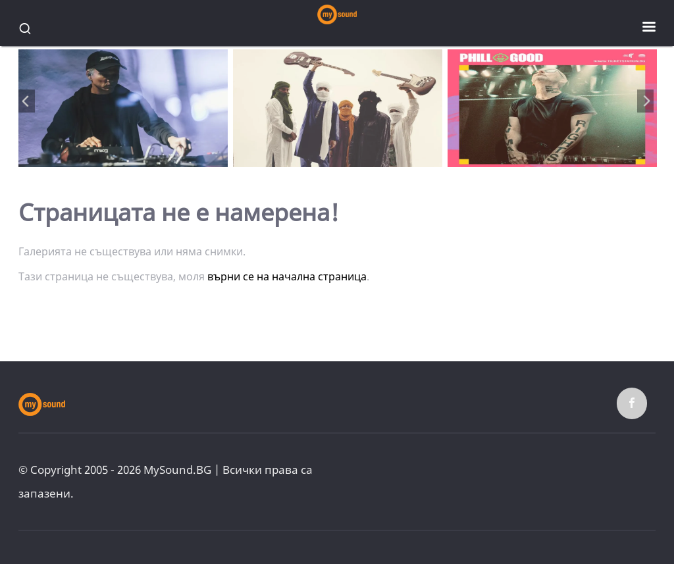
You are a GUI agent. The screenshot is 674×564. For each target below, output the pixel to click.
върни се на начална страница (287, 276)
